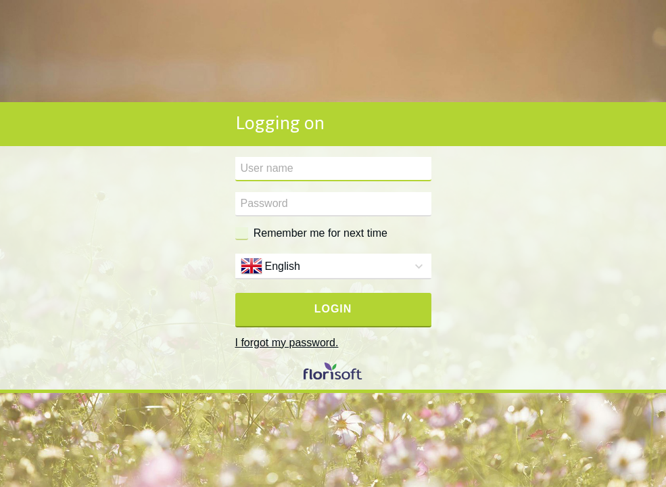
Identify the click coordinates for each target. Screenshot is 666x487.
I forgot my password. (287, 342)
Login (333, 309)
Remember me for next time (320, 233)
